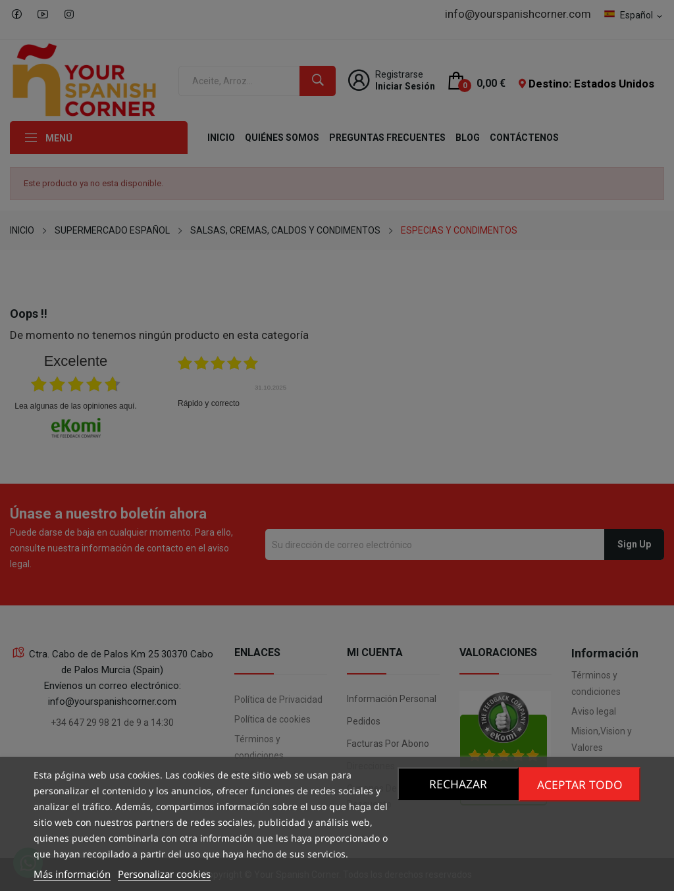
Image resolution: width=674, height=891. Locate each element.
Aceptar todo (580, 784)
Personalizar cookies (164, 873)
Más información (72, 873)
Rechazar (456, 784)
